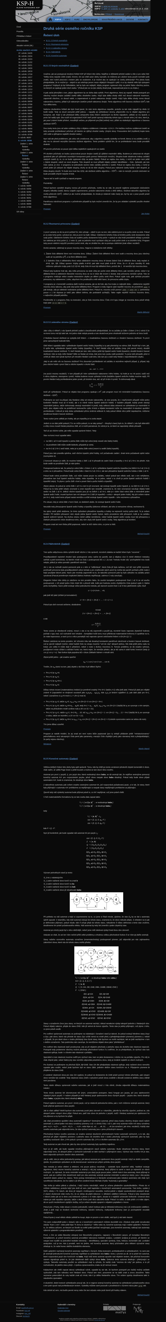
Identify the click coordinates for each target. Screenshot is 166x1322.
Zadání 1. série (26, 144)
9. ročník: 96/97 (24, 138)
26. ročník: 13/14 (25, 86)
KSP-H (25, 3)
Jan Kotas (145, 214)
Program (47, 209)
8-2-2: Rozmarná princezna (57, 44)
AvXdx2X (26, 1316)
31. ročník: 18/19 (25, 71)
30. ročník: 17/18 (25, 74)
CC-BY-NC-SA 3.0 (99, 1320)
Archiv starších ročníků (26, 50)
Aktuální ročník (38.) (24, 45)
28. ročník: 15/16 (25, 80)
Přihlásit (108, 14)
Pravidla (19, 31)
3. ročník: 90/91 (24, 198)
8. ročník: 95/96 (25, 141)
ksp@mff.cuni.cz (27, 1308)
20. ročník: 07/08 (25, 104)
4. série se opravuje (109, 9)
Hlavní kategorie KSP (28, 7)
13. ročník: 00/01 (25, 125)
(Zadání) (74, 65)
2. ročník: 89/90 (24, 201)
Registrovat (119, 14)
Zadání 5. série (26, 177)
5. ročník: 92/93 (24, 192)
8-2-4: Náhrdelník (53, 52)
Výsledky (26, 150)
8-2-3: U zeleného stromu (56, 48)
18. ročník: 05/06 (25, 110)
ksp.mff (27, 1311)
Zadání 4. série (26, 171)
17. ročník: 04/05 (25, 113)
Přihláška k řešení (23, 36)
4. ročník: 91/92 (24, 195)
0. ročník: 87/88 (24, 207)
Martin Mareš (144, 749)
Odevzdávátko (22, 41)
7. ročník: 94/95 (24, 186)
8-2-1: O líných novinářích (56, 41)
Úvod (18, 27)
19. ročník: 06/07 (25, 107)
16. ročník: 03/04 (25, 116)
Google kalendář (64, 1311)
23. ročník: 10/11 (25, 95)
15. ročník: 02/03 (25, 119)
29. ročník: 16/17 (25, 77)
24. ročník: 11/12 (25, 92)
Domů (50, 19)
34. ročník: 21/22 (25, 62)
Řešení (25, 147)
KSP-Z (67, 19)
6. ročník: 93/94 (24, 189)
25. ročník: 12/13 (25, 89)
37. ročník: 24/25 (25, 53)
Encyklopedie (90, 19)
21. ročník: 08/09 (25, 101)
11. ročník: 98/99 (25, 132)
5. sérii (121, 9)
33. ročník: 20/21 (25, 65)
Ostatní (130, 19)
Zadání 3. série (26, 162)
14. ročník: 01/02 (25, 122)
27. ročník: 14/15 (25, 83)
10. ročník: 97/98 (25, 135)
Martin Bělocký (143, 312)
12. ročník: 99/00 (25, 129)
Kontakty (143, 19)
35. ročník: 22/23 (25, 59)
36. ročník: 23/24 (25, 56)
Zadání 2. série (26, 153)
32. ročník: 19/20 (25, 68)
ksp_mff (27, 1313)
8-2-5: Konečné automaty (56, 56)
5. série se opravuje (109, 6)
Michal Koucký (143, 534)
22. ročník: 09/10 (25, 98)
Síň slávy (20, 212)
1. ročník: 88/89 (24, 204)
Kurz (76, 19)
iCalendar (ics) (63, 1308)
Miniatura (47, 744)
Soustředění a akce (112, 19)
